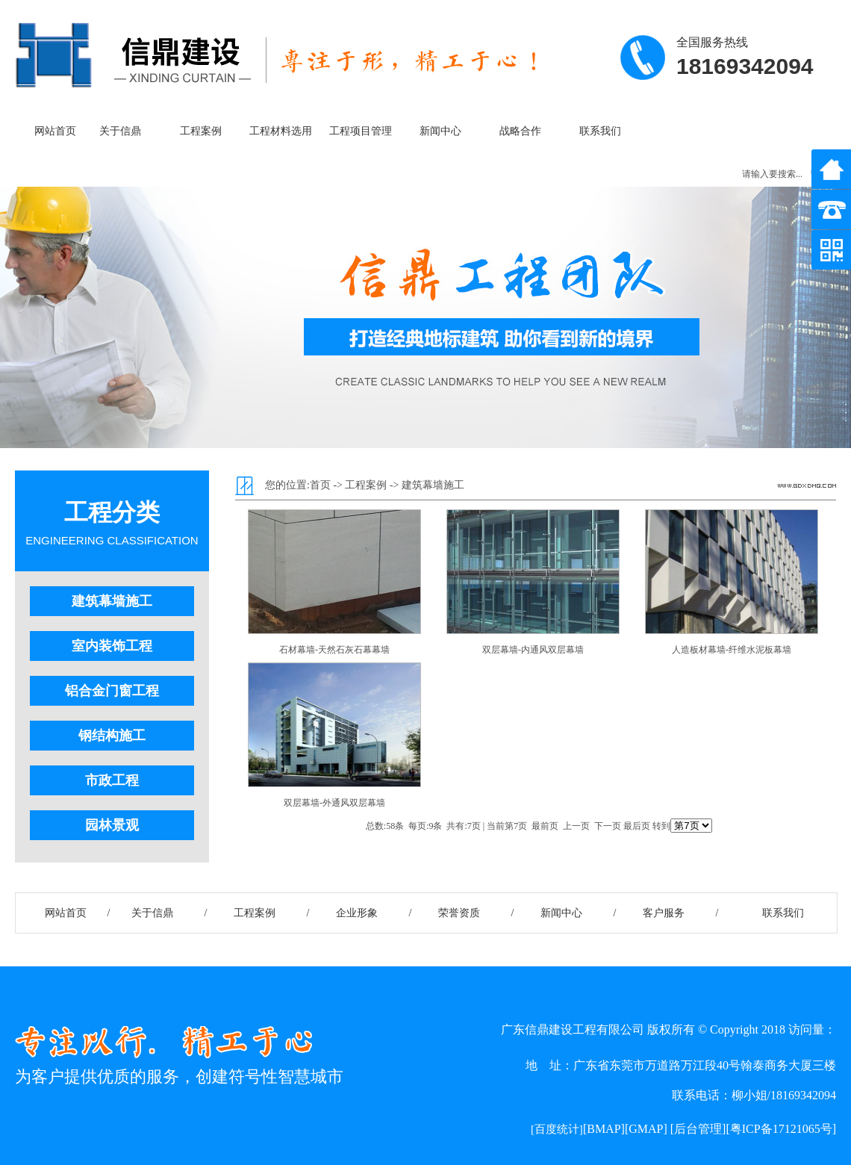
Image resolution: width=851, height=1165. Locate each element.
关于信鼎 (120, 131)
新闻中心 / (578, 913)
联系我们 (600, 131)
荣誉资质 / (476, 913)
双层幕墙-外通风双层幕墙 (334, 803)
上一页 (576, 826)
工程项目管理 (360, 131)
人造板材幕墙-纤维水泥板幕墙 (731, 649)
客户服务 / (681, 913)
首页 (320, 485)
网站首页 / (67, 913)
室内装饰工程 (112, 646)
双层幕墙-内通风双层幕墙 (533, 649)
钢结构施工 (112, 735)
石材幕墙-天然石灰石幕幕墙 (334, 649)
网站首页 (55, 131)
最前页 (545, 826)
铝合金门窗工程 (112, 690)
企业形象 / (374, 913)
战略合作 (520, 131)
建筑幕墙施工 (112, 601)
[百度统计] (557, 1129)
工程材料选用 (280, 131)
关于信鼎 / (169, 913)
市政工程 (112, 780)
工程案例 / (272, 913)
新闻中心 (440, 131)
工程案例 (201, 131)
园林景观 (112, 825)
